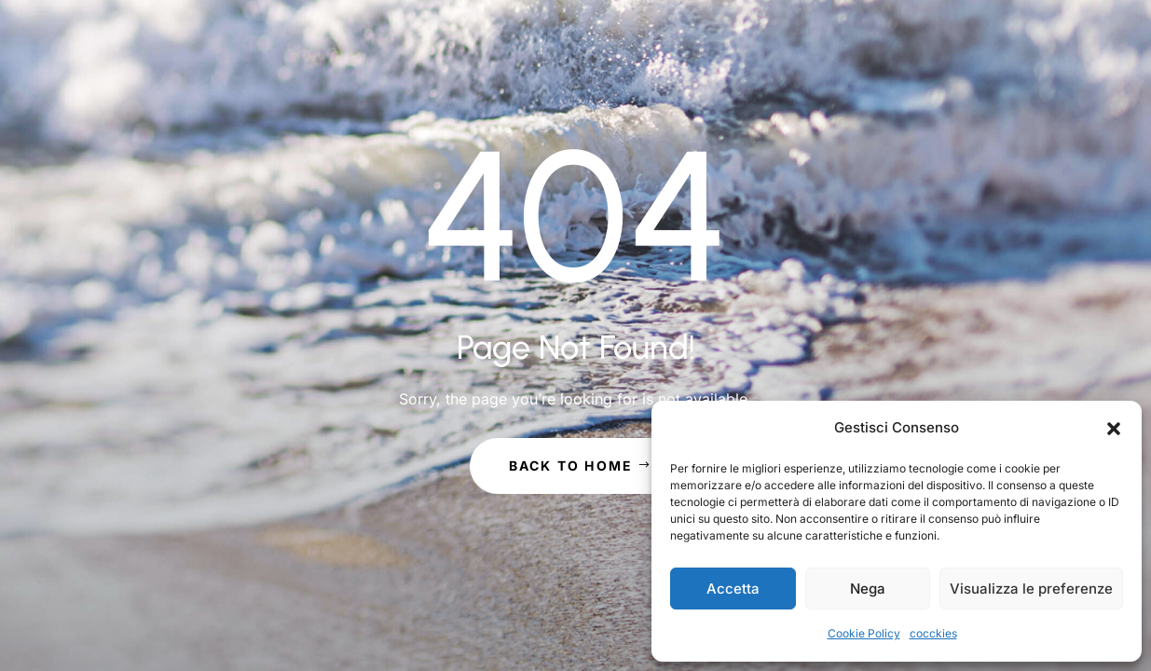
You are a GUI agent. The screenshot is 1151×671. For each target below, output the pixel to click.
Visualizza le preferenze (1031, 588)
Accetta (733, 588)
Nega (867, 588)
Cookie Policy (864, 633)
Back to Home (571, 465)
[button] (1113, 428)
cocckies (933, 633)
